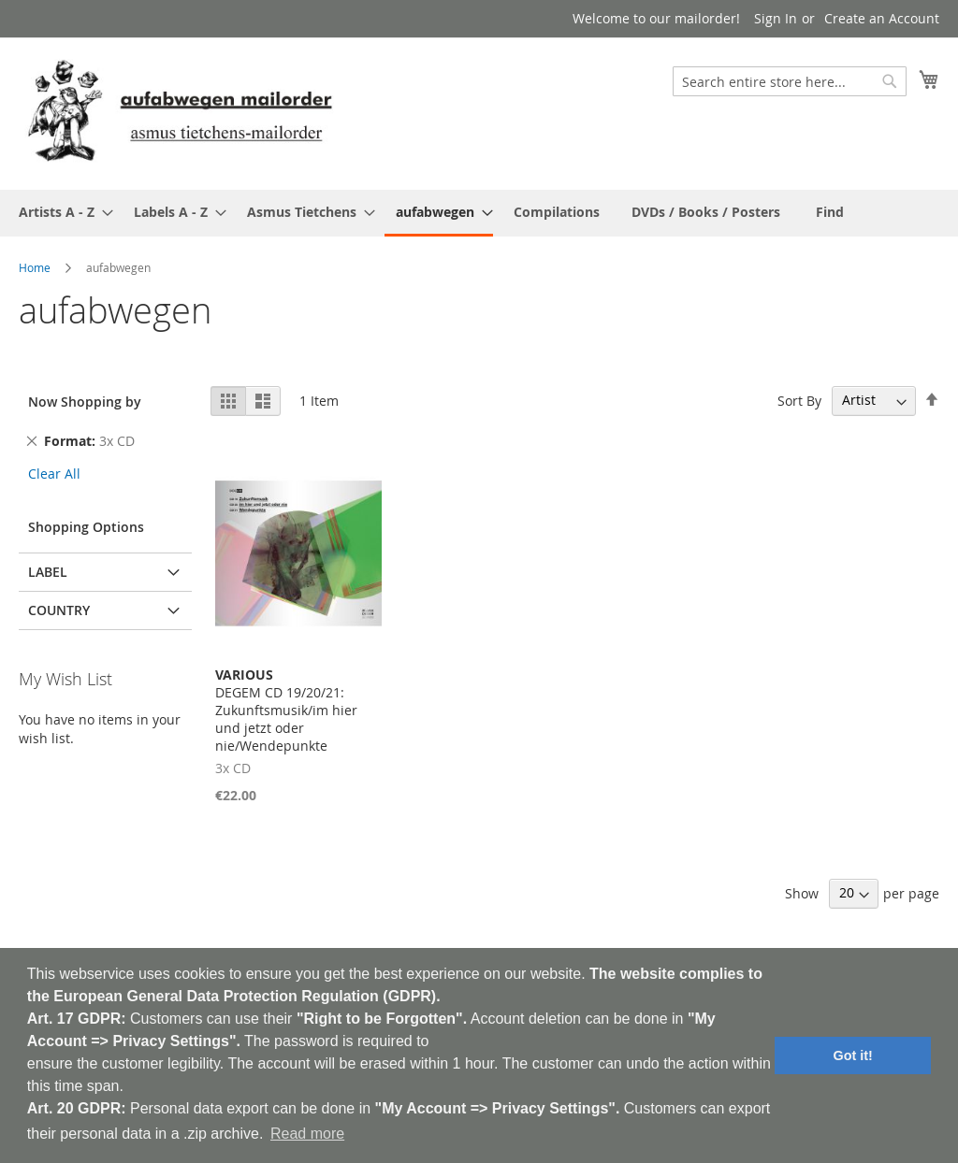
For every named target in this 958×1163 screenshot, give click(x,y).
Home (35, 267)
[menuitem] (60, 212)
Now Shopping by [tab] (84, 401)
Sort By (799, 400)
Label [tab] (47, 572)
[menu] (479, 213)
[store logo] (180, 112)
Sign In (775, 18)
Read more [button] (307, 1133)
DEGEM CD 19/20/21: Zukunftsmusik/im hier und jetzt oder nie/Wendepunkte (286, 710)
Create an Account (881, 18)
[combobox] (790, 81)
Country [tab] (59, 610)
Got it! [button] (853, 1055)
